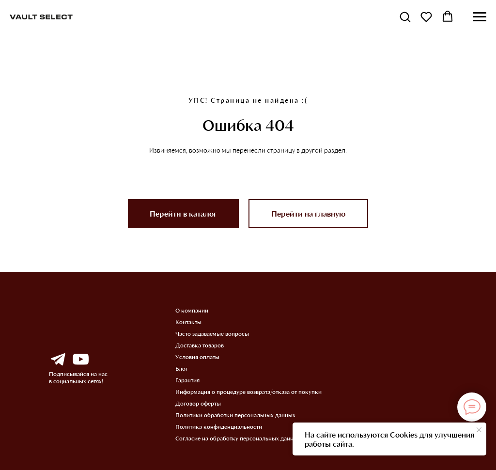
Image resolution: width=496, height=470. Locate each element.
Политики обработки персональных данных (235, 414)
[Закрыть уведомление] (479, 430)
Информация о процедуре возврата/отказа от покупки (248, 391)
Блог (181, 368)
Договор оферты (198, 403)
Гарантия (187, 379)
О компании (191, 310)
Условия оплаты (197, 356)
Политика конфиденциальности (218, 426)
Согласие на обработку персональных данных (238, 438)
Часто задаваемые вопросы (212, 333)
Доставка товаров (199, 345)
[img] (57, 359)
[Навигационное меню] (479, 17)
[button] (405, 16)
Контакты (188, 321)
